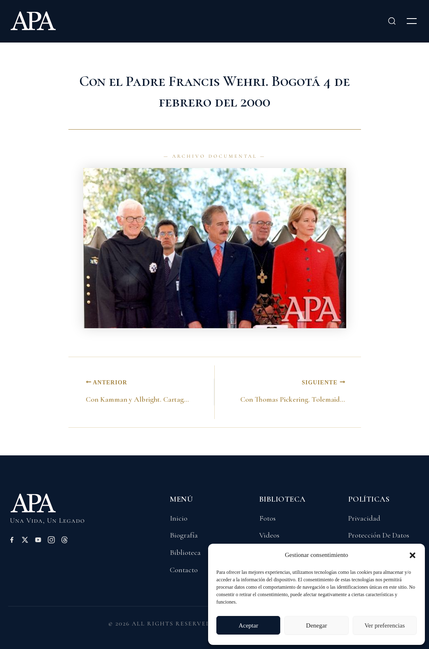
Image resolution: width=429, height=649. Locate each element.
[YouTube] (38, 541)
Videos (269, 535)
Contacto (184, 569)
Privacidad (364, 518)
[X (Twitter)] (24, 541)
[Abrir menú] (412, 21)
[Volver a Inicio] (46, 506)
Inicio (179, 518)
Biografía (184, 535)
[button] (412, 555)
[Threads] (64, 541)
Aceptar (248, 625)
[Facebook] (11, 541)
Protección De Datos (378, 535)
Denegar (316, 625)
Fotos (267, 518)
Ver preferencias (384, 625)
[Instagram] (51, 541)
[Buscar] (391, 21)
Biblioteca (185, 552)
